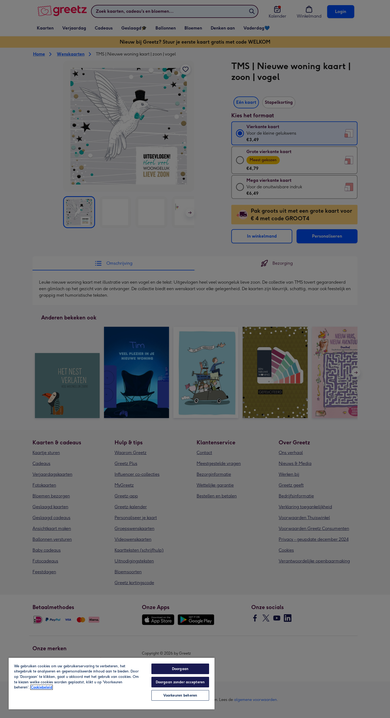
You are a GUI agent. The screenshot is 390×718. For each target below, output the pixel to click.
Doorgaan (180, 669)
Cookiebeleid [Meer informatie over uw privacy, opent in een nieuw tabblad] (41, 687)
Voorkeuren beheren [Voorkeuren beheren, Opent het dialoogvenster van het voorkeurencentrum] (180, 695)
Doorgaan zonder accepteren (180, 682)
